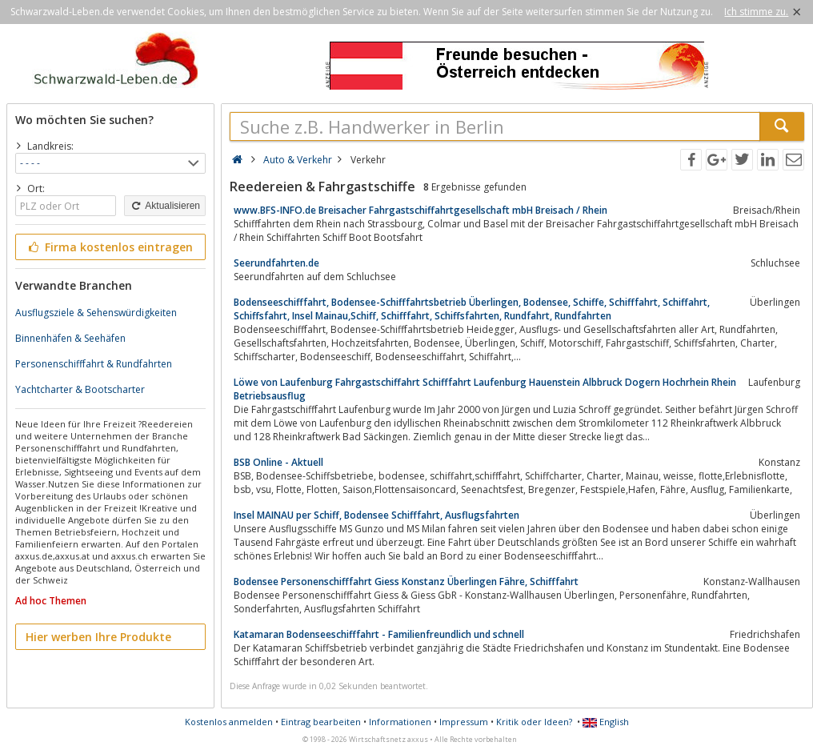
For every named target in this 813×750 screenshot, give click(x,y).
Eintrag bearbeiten (321, 722)
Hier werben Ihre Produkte (98, 636)
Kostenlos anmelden (229, 722)
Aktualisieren (165, 205)
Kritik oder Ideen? (534, 722)
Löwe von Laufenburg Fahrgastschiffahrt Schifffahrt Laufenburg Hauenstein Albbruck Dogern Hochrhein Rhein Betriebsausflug (485, 389)
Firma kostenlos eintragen (109, 247)
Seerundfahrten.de (276, 263)
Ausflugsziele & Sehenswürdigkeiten (96, 312)
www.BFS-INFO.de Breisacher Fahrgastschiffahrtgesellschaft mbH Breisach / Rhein (420, 210)
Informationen (400, 722)
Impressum (463, 722)
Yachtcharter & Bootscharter (80, 389)
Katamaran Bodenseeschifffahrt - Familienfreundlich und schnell (379, 634)
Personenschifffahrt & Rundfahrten (93, 364)
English (606, 722)
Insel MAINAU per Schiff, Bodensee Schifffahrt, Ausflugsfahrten (376, 515)
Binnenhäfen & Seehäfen (70, 338)
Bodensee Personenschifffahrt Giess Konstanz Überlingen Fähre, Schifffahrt (406, 581)
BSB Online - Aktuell (278, 462)
